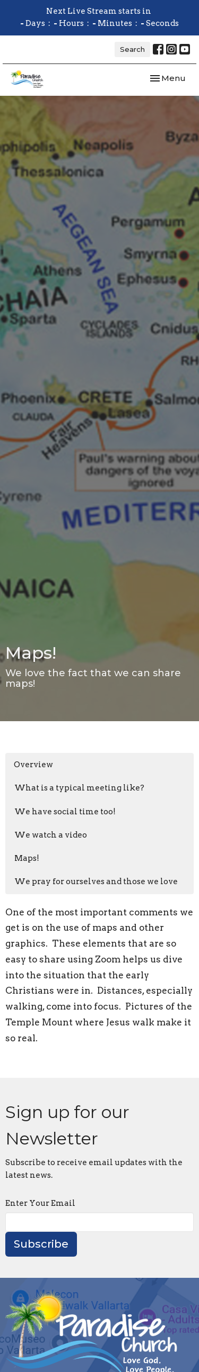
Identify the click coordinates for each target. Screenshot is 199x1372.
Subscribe (41, 1244)
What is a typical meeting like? (79, 788)
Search (132, 49)
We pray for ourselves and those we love (96, 881)
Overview (33, 764)
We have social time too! (65, 811)
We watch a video (50, 835)
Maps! (26, 858)
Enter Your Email (40, 1203)
